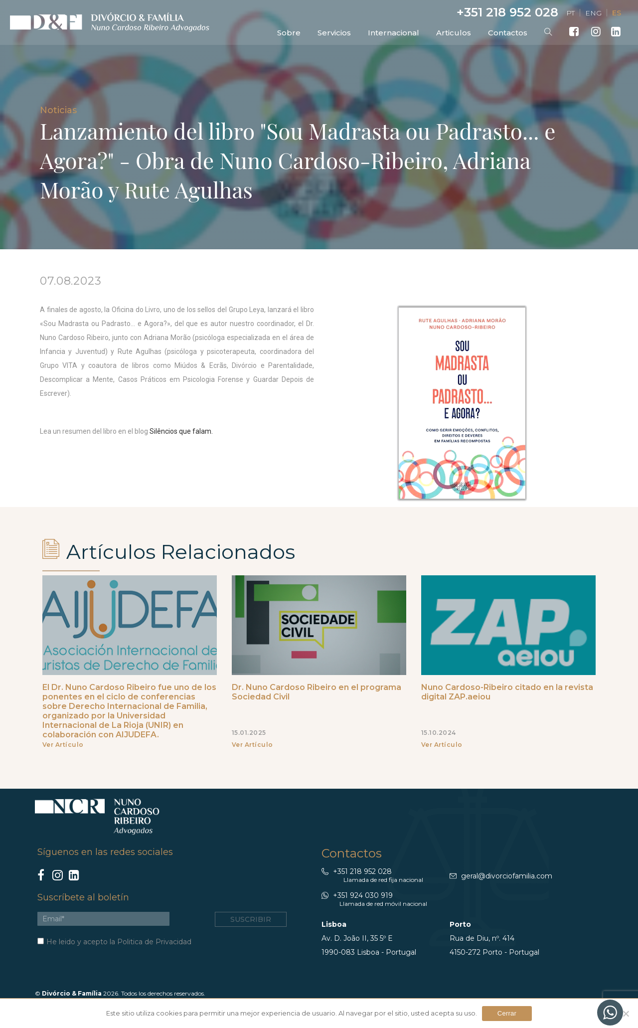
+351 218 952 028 (506, 11)
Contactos (507, 32)
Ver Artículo (63, 744)
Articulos (453, 32)
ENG (593, 12)
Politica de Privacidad (154, 941)
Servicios (334, 32)
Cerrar (506, 1013)
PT (570, 12)
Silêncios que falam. (181, 431)
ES (616, 12)
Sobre (289, 32)
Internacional (393, 32)
